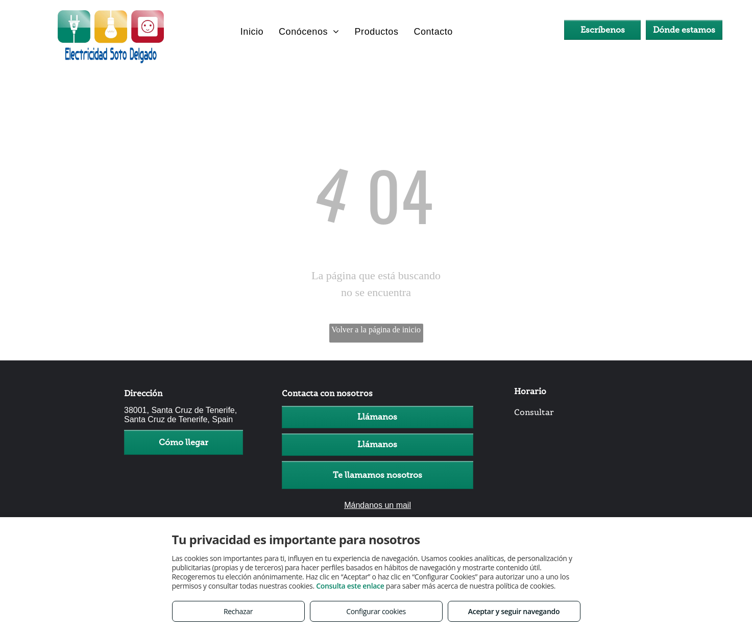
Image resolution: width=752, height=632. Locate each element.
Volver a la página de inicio (376, 329)
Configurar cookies (376, 611)
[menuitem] (252, 31)
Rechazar (238, 611)
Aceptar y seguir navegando (514, 611)
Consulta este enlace (350, 586)
